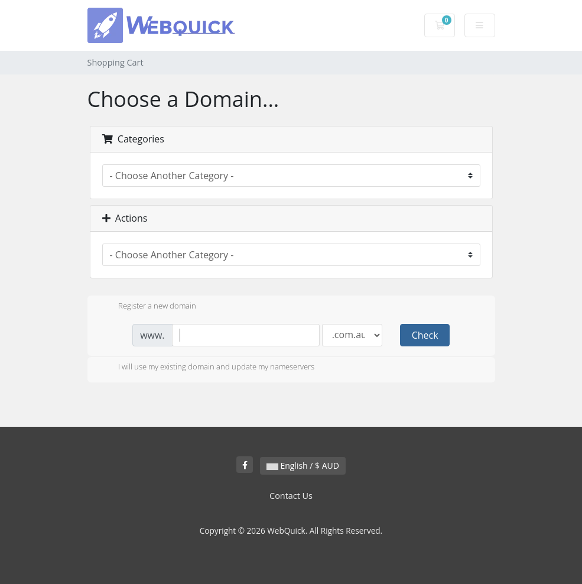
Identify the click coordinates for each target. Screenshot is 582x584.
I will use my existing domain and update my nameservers (206, 367)
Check (425, 335)
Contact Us (291, 495)
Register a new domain (147, 306)
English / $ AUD (302, 465)
